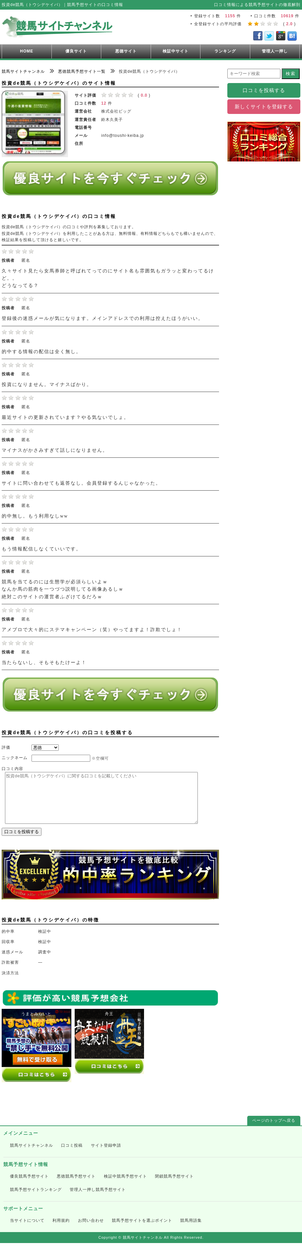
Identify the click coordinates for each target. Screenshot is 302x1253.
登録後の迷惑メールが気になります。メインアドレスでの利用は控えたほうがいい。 (102, 318)
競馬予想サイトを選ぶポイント (142, 1230)
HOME (26, 51)
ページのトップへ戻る (273, 1130)
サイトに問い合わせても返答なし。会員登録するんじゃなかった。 (81, 483)
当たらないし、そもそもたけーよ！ (44, 662)
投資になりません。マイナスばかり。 (47, 384)
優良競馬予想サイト (29, 1186)
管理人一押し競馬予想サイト (98, 1199)
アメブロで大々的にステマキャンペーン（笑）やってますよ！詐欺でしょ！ (92, 629)
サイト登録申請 (106, 1155)
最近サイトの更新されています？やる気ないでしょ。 (65, 417)
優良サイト (76, 51)
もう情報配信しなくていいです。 (41, 548)
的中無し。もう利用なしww (35, 516)
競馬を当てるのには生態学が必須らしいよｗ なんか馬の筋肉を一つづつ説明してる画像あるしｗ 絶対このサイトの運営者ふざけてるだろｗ (63, 589)
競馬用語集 (191, 1230)
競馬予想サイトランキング (36, 1199)
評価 (6, 747)
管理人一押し (275, 51)
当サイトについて (27, 1230)
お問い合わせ (91, 1230)
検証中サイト (176, 51)
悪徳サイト (126, 51)
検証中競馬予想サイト (125, 1186)
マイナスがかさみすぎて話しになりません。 (55, 450)
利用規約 (61, 1230)
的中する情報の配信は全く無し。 (41, 351)
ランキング (225, 51)
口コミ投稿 (72, 1155)
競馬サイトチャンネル (31, 1155)
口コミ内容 (12, 768)
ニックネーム (15, 757)
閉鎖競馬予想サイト (174, 1186)
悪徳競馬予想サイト (76, 1186)
